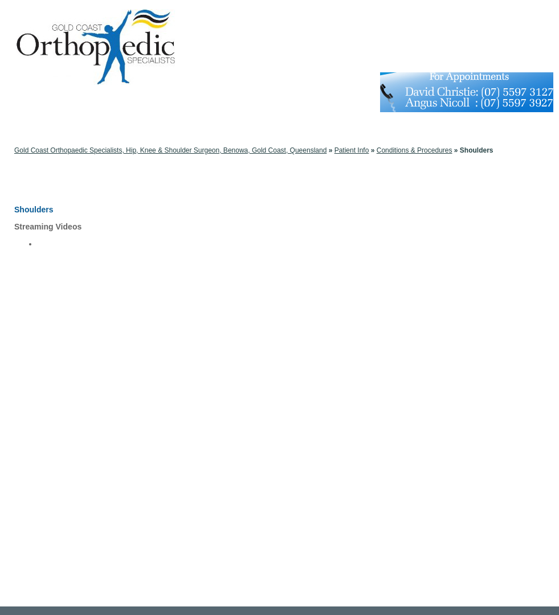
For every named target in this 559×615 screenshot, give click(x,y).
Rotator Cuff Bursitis (67, 289)
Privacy (237, 598)
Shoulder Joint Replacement (80, 430)
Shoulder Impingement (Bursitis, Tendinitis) (102, 421)
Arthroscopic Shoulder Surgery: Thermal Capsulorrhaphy (123, 358)
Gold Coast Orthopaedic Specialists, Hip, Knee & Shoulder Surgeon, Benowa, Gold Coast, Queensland (170, 150)
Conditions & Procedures (71, 158)
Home (174, 598)
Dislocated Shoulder (67, 376)
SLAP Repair (56, 262)
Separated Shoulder (67, 412)
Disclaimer (205, 598)
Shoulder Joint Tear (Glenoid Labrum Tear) (101, 440)
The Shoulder (57, 339)
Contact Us (377, 598)
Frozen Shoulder (62, 394)
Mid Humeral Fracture (70, 244)
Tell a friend (337, 598)
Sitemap (266, 598)
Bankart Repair (60, 271)
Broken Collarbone (65, 367)
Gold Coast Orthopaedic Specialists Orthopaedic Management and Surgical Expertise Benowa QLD (282, 586)
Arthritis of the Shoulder (72, 348)
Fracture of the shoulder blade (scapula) (97, 385)
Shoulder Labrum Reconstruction (87, 280)
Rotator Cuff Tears (64, 403)
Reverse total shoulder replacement (91, 253)
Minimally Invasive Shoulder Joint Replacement (108, 298)
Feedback (299, 598)
